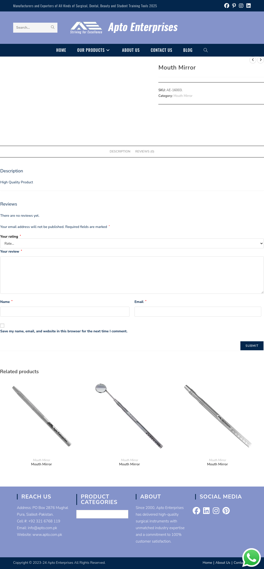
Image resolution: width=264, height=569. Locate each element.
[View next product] (260, 60)
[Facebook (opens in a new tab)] (227, 5)
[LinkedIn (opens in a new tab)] (248, 5)
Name (6, 301)
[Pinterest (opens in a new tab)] (234, 5)
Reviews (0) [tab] (144, 151)
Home (207, 562)
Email (140, 301)
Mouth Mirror (183, 96)
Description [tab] (120, 151)
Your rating (10, 236)
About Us (223, 562)
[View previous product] (252, 60)
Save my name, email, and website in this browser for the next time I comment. (64, 331)
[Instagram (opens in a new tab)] (241, 5)
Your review (11, 251)
